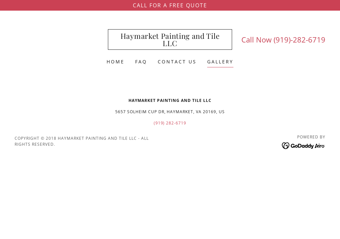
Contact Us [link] (177, 61)
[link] (170, 44)
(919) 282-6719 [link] (170, 123)
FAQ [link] (141, 61)
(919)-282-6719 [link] (299, 39)
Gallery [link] (220, 61)
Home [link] (116, 61)
